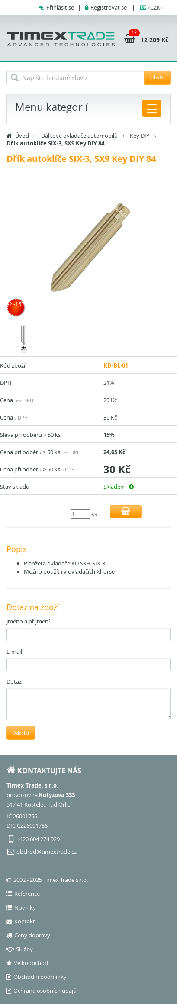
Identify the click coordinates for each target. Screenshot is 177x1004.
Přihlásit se (60, 7)
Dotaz (14, 681)
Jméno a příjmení (28, 621)
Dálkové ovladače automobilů (79, 135)
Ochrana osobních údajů (41, 990)
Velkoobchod (27, 963)
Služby (19, 949)
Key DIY (139, 135)
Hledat (157, 77)
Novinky (21, 907)
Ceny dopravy (28, 935)
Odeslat (20, 733)
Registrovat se (108, 7)
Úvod (22, 135)
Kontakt (20, 921)
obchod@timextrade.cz (46, 851)
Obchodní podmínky (36, 977)
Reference (23, 893)
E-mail (14, 651)
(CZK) (155, 7)
